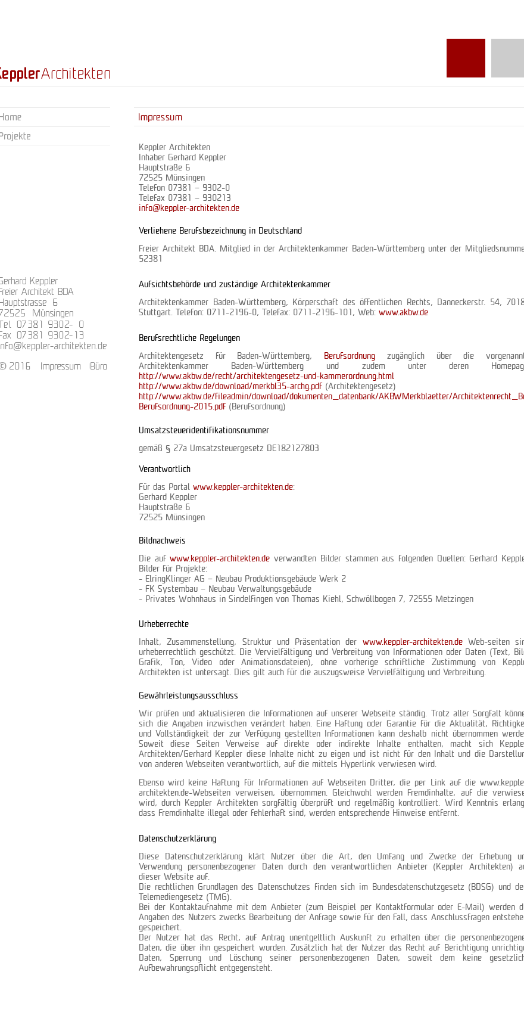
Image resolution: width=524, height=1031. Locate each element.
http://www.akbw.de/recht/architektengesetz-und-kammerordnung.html (266, 376)
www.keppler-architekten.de (243, 487)
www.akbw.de (403, 313)
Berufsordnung (355, 356)
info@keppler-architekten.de (189, 208)
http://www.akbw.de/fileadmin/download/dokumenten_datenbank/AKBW (270, 397)
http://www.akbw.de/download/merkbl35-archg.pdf (230, 387)
